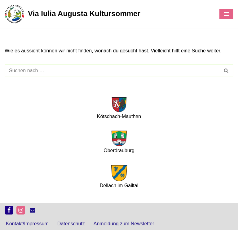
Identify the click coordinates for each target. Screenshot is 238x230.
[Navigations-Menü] (226, 14)
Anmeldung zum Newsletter (124, 223)
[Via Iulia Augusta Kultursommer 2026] (72, 14)
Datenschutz (71, 223)
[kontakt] (32, 210)
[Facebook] (9, 210)
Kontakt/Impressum (27, 223)
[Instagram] (20, 210)
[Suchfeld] (112, 70)
